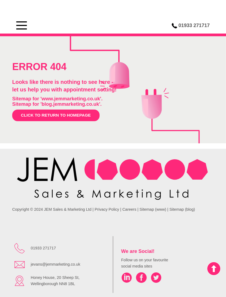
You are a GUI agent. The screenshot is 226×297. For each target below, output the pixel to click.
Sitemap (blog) (182, 209)
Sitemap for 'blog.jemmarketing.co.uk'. (57, 104)
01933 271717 (194, 25)
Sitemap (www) (152, 209)
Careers (129, 209)
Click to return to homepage (56, 115)
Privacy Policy (107, 209)
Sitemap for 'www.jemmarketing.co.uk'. (57, 98)
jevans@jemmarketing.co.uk (55, 264)
